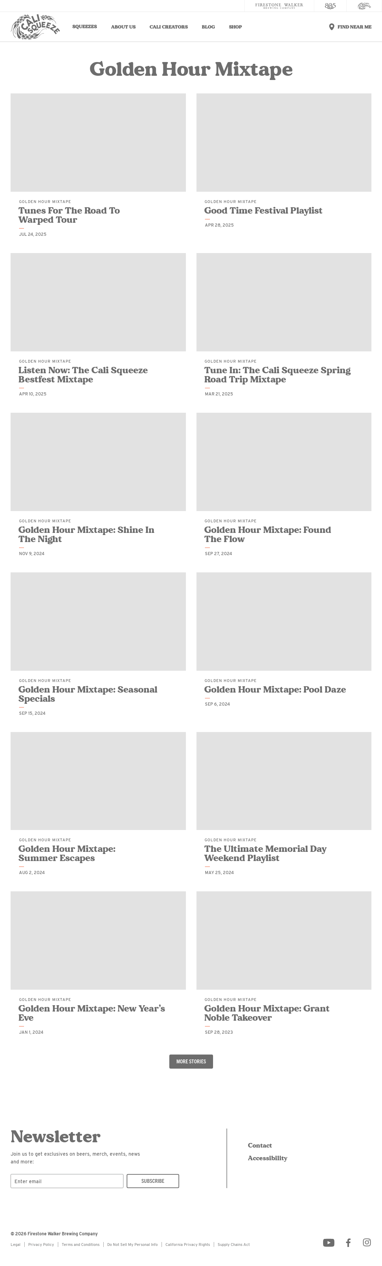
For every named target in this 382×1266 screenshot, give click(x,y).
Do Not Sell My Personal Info (132, 1244)
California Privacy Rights (187, 1244)
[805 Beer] (330, 6)
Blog (208, 27)
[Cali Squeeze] (364, 6)
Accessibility (266, 1158)
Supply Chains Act (234, 1244)
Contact (260, 1145)
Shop (235, 27)
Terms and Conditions (80, 1244)
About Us (123, 27)
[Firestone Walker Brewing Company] (279, 6)
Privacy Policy (41, 1244)
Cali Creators (169, 27)
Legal (15, 1244)
